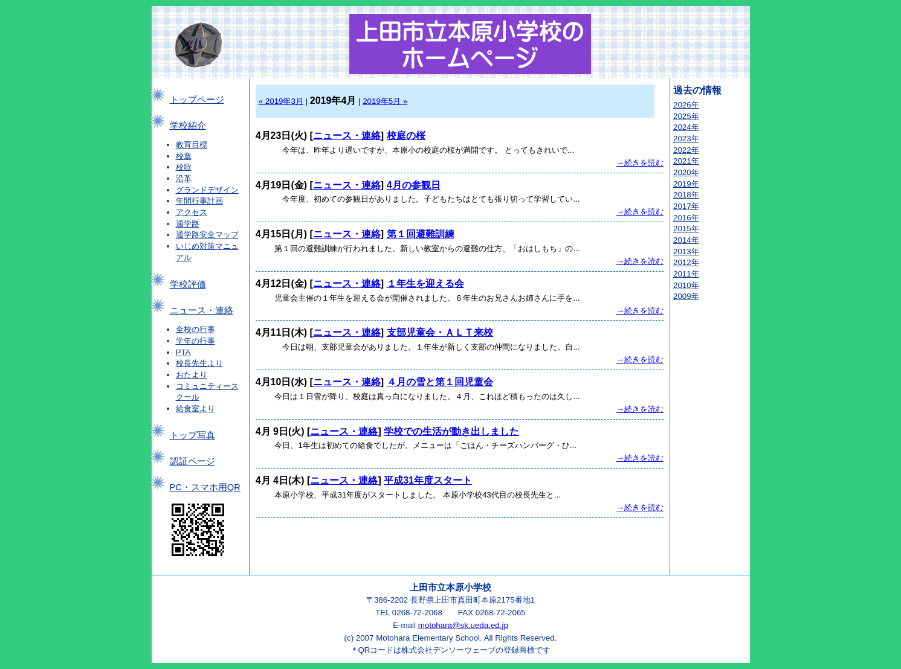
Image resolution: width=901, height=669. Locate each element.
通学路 (187, 223)
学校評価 (188, 284)
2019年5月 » (385, 101)
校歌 (184, 166)
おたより (191, 374)
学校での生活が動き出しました (451, 431)
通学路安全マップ (207, 234)
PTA (183, 352)
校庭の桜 (406, 135)
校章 (184, 156)
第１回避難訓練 (420, 234)
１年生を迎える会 (425, 283)
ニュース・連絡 (201, 310)
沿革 (184, 178)
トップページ (197, 99)
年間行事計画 (199, 200)
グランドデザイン (207, 189)
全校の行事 (195, 329)
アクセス (191, 212)
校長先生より (199, 363)
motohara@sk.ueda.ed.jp (463, 625)
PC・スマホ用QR (205, 487)
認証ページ (192, 461)
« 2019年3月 (281, 101)
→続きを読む (640, 162)
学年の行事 (195, 340)
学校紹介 (188, 125)
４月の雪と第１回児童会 (440, 382)
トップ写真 (192, 435)
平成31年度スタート (428, 480)
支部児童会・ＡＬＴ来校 (440, 332)
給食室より (195, 408)
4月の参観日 (414, 185)
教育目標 (191, 144)
